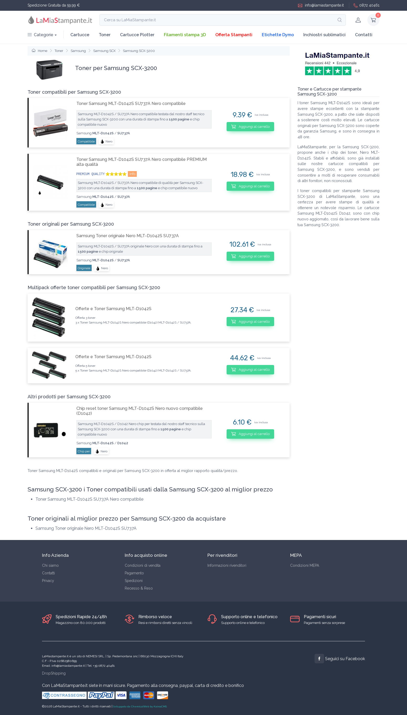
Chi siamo (50, 565)
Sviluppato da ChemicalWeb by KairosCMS (140, 706)
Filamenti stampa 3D (185, 34)
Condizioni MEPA (304, 565)
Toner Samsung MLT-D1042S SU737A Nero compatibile (131, 103)
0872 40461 (366, 5)
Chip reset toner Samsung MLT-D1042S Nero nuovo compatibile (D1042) (139, 411)
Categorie (40, 34)
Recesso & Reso (139, 588)
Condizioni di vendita (142, 565)
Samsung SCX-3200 (139, 51)
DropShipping (54, 673)
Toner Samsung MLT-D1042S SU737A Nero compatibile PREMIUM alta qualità (141, 162)
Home (39, 51)
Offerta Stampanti (233, 34)
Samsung (78, 51)
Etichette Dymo (278, 34)
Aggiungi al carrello (250, 126)
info (132, 174)
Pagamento (134, 573)
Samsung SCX (104, 51)
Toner (105, 34)
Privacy (48, 581)
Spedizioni (134, 581)
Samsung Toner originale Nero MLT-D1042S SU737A (127, 235)
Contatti (363, 34)
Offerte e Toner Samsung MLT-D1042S (113, 308)
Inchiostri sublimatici (324, 34)
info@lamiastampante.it (321, 5)
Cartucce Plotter (137, 34)
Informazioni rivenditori (226, 565)
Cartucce (79, 34)
